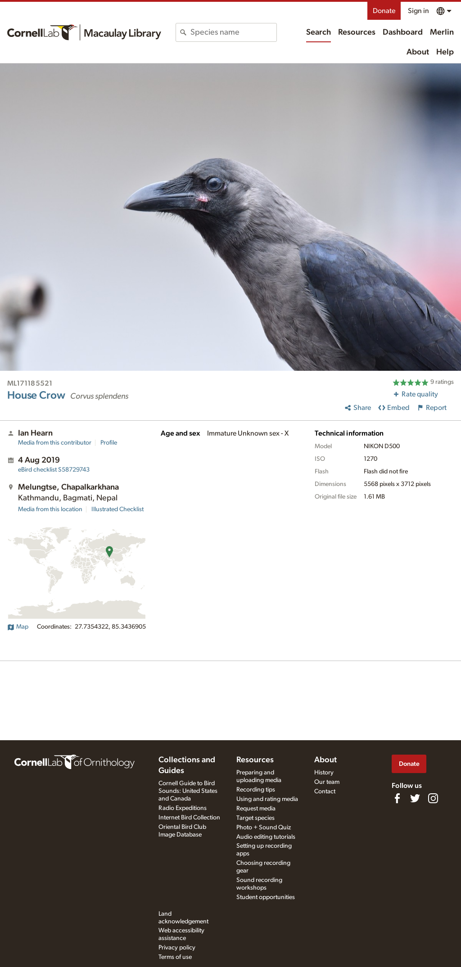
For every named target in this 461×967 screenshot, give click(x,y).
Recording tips (255, 790)
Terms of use (175, 957)
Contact (324, 791)
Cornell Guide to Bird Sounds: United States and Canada (187, 791)
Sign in (418, 10)
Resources (356, 32)
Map (17, 627)
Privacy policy (176, 948)
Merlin (442, 32)
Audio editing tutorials (265, 837)
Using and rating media (267, 799)
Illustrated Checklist (117, 509)
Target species (255, 818)
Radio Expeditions (182, 808)
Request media (256, 808)
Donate (384, 10)
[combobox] (233, 32)
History (324, 772)
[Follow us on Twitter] (415, 798)
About (418, 52)
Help (445, 52)
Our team (326, 782)
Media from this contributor (54, 443)
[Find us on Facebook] (397, 798)
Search (318, 32)
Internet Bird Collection (189, 817)
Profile (108, 443)
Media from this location (50, 509)
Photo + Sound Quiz (263, 827)
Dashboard (403, 32)
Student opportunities (265, 897)
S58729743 (54, 470)
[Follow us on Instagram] (433, 798)
